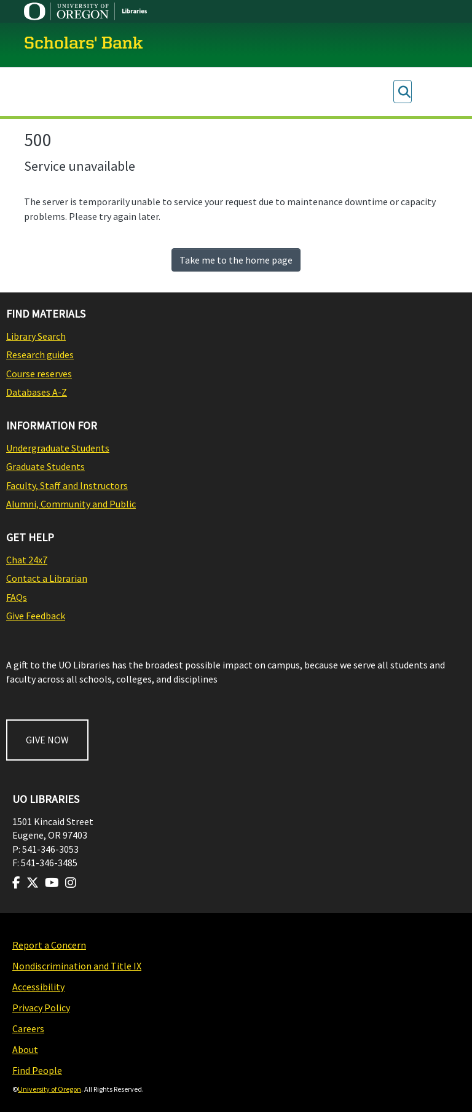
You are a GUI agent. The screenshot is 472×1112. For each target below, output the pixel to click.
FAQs (16, 597)
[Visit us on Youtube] (52, 883)
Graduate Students (45, 466)
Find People (37, 1070)
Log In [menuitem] (426, 92)
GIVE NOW (47, 740)
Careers (28, 1028)
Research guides (40, 354)
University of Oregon (49, 1089)
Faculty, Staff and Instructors (67, 485)
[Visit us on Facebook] (16, 883)
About (25, 1049)
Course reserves (39, 373)
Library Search (36, 336)
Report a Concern (49, 945)
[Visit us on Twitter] (32, 883)
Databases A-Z (36, 392)
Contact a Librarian (46, 578)
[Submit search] (404, 92)
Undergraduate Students (57, 448)
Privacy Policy (41, 1007)
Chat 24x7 (26, 560)
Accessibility (38, 987)
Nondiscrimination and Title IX (76, 966)
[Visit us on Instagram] (70, 883)
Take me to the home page (236, 260)
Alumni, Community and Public (71, 504)
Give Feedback (35, 615)
